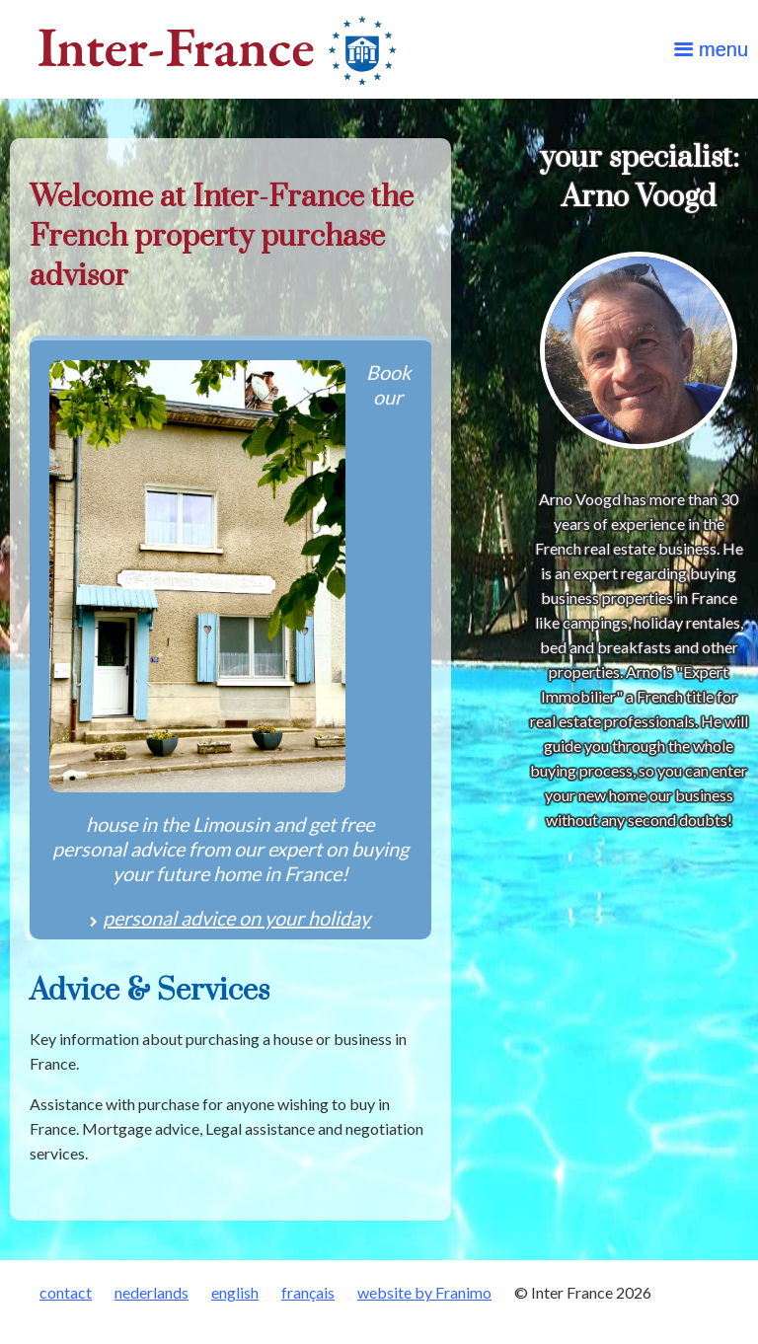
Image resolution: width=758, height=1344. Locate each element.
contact (65, 1292)
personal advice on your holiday (236, 918)
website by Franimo (424, 1292)
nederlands (151, 1292)
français (308, 1292)
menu (723, 49)
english (235, 1292)
